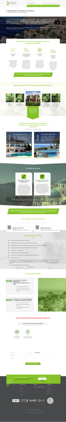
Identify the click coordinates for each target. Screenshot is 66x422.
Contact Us (38, 409)
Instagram (49, 389)
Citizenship (35, 5)
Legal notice (33, 409)
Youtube (49, 393)
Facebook (49, 386)
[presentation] (14, 364)
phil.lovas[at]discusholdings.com (40, 387)
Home (30, 5)
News (47, 5)
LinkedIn (49, 391)
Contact (56, 5)
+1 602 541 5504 (39, 386)
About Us (51, 5)
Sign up (54, 376)
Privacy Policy (37, 360)
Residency (41, 5)
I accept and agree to (33, 360)
